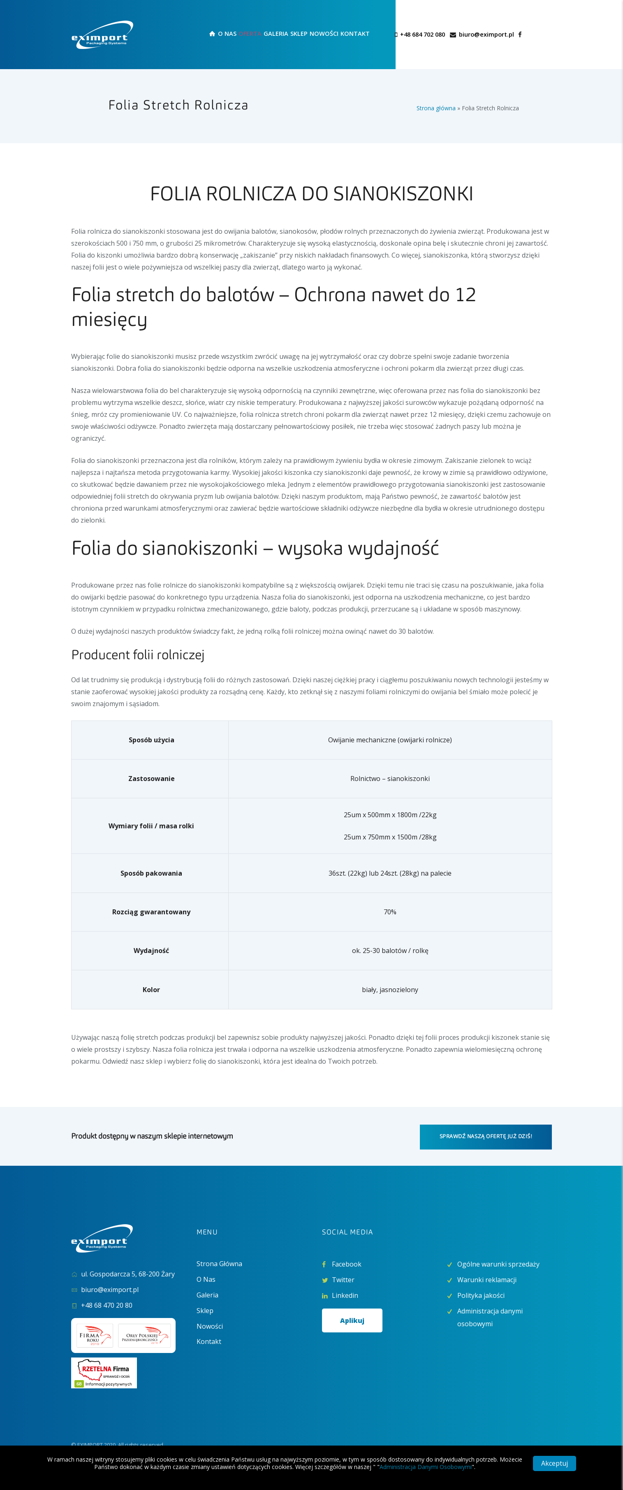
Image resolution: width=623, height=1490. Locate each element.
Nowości (210, 1326)
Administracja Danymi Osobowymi (426, 1467)
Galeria (207, 1294)
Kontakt (209, 1341)
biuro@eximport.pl (486, 34)
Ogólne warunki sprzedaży (498, 1264)
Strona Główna (219, 1263)
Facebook (346, 1264)
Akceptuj (554, 1463)
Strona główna (436, 108)
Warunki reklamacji (486, 1279)
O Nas (206, 1279)
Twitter (343, 1279)
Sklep (205, 1310)
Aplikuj (352, 1320)
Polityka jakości (481, 1295)
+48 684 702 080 (422, 34)
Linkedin (345, 1295)
